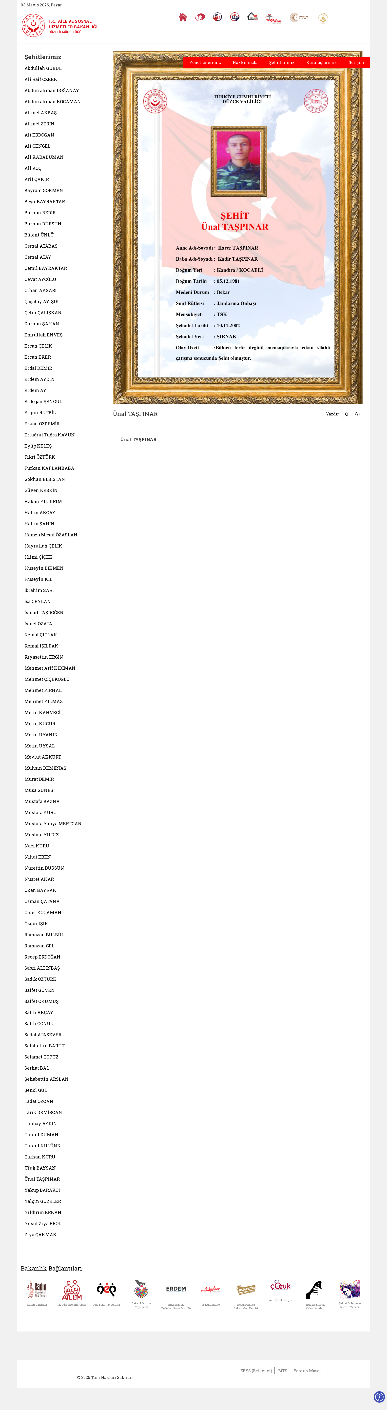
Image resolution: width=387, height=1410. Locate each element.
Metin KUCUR (39, 723)
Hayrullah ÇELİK (43, 546)
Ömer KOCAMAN (42, 912)
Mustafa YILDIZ (41, 835)
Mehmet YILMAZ (43, 701)
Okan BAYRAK (40, 890)
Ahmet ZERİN (39, 124)
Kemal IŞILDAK (41, 646)
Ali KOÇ (32, 168)
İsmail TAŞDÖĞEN (44, 612)
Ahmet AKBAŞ (40, 113)
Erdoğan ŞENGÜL (43, 401)
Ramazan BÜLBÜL (44, 935)
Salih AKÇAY (38, 1012)
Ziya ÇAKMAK (40, 1234)
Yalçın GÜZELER (42, 1201)
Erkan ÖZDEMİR (41, 424)
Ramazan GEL (39, 946)
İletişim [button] (356, 62)
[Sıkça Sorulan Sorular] (200, 17)
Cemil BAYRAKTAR (45, 268)
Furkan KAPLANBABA (49, 468)
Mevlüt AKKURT (42, 757)
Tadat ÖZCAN (38, 1101)
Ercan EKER (37, 357)
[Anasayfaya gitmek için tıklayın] (183, 17)
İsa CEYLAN (37, 601)
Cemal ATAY (37, 257)
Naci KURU (36, 846)
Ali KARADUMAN (44, 157)
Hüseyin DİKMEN (44, 568)
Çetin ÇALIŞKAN (43, 312)
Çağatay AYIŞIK (41, 301)
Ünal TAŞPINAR (42, 1179)
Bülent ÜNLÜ (39, 235)
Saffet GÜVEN (39, 990)
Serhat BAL (36, 1068)
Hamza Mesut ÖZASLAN (50, 535)
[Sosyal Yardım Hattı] (235, 16)
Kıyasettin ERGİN (43, 657)
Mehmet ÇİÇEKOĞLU (47, 679)
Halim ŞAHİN (39, 524)
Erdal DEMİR (38, 368)
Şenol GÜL (35, 1090)
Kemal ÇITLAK (40, 635)
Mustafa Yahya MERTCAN (53, 823)
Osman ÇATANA (42, 901)
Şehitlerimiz (281, 62)
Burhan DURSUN (42, 224)
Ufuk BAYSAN (40, 1168)
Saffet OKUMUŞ (41, 1001)
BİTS (282, 1370)
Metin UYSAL (39, 746)
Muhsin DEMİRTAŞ (45, 768)
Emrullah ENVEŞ (43, 335)
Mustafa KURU (40, 812)
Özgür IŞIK (36, 923)
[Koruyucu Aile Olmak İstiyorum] (252, 16)
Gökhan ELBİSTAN (44, 479)
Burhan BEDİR (40, 212)
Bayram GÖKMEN (43, 190)
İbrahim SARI (39, 590)
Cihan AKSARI (40, 290)
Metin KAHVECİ (42, 712)
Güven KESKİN (41, 490)
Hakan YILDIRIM (43, 501)
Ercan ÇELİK (38, 346)
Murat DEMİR (39, 779)
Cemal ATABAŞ (41, 246)
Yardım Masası (308, 1370)
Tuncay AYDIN (40, 1123)
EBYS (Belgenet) (256, 1370)
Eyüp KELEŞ (38, 446)
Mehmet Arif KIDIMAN (50, 668)
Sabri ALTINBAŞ (42, 968)
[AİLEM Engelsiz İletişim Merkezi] (274, 18)
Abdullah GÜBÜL (43, 68)
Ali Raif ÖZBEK (40, 79)
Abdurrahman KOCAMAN (52, 101)
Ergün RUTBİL (40, 412)
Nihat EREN (37, 857)
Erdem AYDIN (39, 379)
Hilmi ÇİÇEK (38, 557)
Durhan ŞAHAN (41, 324)
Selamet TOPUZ (41, 1057)
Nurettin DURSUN (44, 868)
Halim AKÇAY (40, 512)
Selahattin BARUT (44, 1046)
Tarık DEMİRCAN (43, 1112)
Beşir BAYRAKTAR (44, 201)
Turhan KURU (39, 1157)
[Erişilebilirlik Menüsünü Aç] (379, 1397)
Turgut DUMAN (41, 1134)
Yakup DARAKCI (42, 1190)
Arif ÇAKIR (36, 179)
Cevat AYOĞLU (40, 279)
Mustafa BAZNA (42, 801)
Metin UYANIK (41, 735)
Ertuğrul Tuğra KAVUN (49, 435)
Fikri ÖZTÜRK (39, 457)
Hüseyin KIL (38, 579)
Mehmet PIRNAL (43, 690)
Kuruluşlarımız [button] (321, 62)
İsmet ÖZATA (38, 624)
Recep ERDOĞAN (42, 957)
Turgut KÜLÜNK (42, 1146)
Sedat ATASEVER (42, 1035)
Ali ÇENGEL (37, 146)
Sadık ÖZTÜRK (40, 979)
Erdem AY (35, 390)
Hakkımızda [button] (245, 62)
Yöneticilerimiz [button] (205, 62)
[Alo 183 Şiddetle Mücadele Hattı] (217, 16)
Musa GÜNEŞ (38, 790)
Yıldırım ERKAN (42, 1212)
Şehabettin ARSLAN (46, 1079)
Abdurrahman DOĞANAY (51, 90)
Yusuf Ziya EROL (42, 1223)
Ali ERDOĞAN (39, 135)
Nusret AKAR (39, 879)
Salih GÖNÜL (38, 1023)
